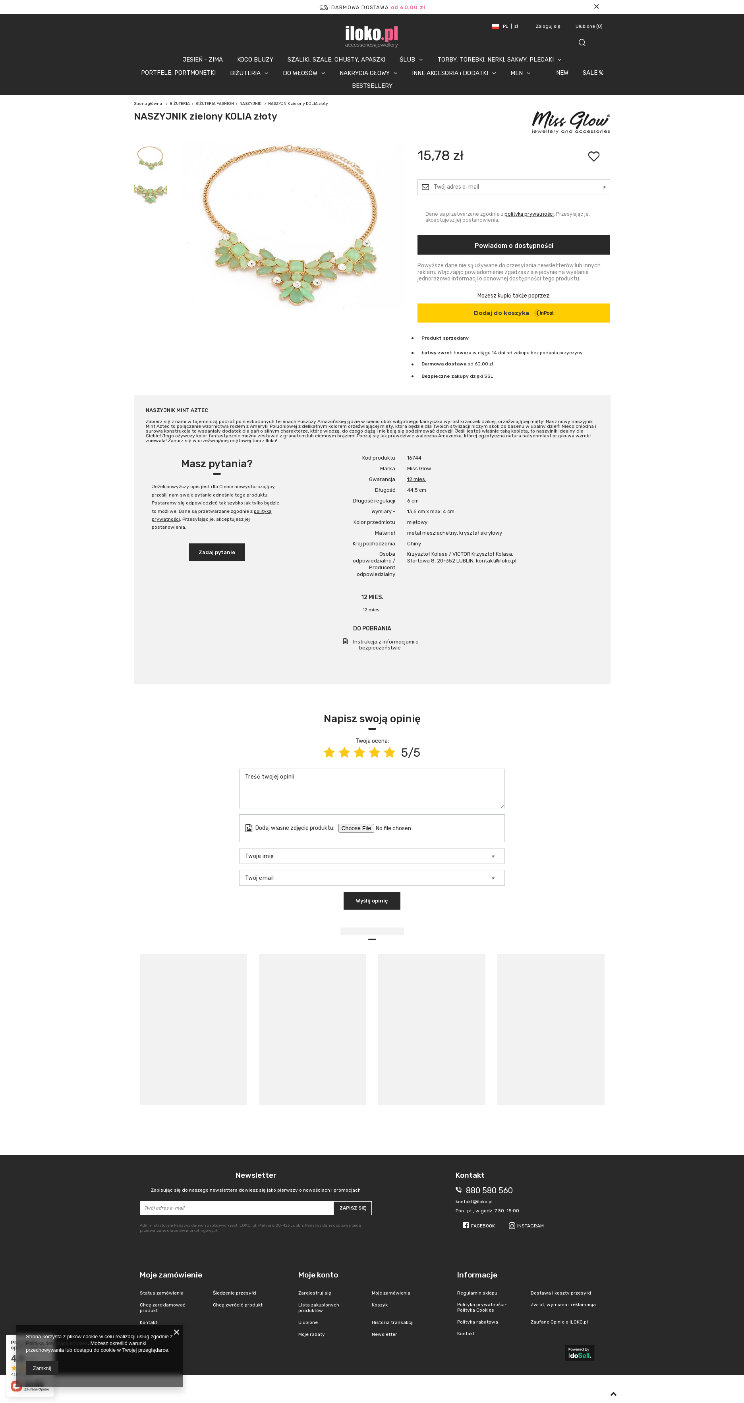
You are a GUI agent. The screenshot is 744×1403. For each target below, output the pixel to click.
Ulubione (589, 26)
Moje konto (318, 1274)
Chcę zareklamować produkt (163, 1307)
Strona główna (148, 103)
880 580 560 (489, 1190)
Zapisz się (353, 1208)
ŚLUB (407, 59)
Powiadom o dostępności (514, 245)
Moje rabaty (311, 1334)
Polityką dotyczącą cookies (56, 1343)
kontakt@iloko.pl (474, 1201)
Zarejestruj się (314, 1293)
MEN (516, 73)
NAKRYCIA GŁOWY (365, 73)
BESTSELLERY (372, 85)
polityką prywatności (529, 214)
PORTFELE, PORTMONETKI (178, 72)
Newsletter (256, 1182)
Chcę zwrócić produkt (238, 1305)
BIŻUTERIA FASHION (214, 103)
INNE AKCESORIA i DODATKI (450, 73)
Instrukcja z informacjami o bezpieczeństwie (386, 645)
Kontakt (148, 1322)
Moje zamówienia (391, 1293)
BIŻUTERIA (245, 73)
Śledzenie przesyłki (234, 1293)
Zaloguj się (549, 26)
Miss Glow (419, 469)
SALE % (593, 72)
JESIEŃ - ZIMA (203, 59)
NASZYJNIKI (251, 103)
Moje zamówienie (171, 1274)
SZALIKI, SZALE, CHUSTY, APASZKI (336, 59)
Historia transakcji (393, 1322)
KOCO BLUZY (255, 59)
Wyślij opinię (372, 901)
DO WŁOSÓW (300, 73)
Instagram (530, 1226)
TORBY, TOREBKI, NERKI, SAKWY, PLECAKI (495, 59)
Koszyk (380, 1305)
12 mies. (416, 479)
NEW (562, 72)
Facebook (483, 1226)
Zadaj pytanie (217, 552)
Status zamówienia (162, 1293)
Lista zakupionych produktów (318, 1307)
